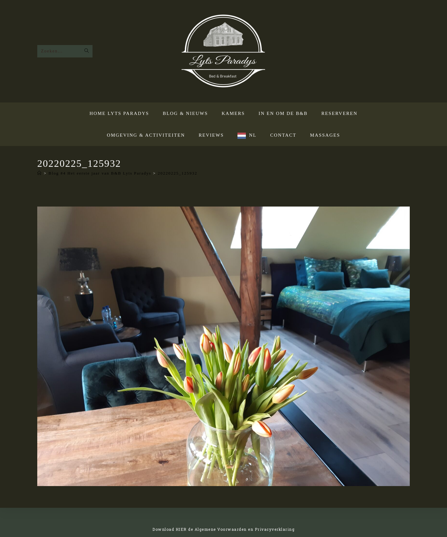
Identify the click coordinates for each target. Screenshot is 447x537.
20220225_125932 (177, 173)
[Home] (39, 173)
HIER (181, 529)
